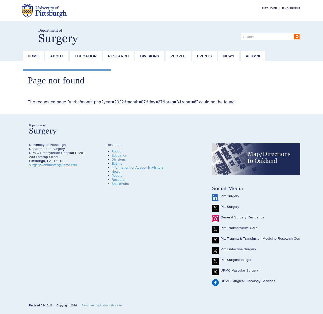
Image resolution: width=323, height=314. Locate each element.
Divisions (149, 56)
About (56, 56)
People (178, 56)
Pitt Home (269, 8)
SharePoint (120, 184)
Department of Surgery (58, 37)
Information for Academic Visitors (138, 167)
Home (33, 56)
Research (118, 56)
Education (86, 56)
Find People (291, 8)
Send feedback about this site (102, 305)
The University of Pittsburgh (69, 10)
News (228, 56)
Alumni (253, 56)
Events (204, 56)
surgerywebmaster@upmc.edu (53, 165)
